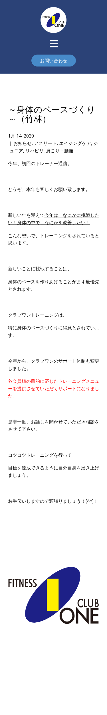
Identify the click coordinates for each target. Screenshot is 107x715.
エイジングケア (75, 143)
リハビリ (34, 150)
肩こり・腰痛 (59, 150)
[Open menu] (54, 44)
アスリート (45, 143)
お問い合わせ (53, 60)
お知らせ (22, 143)
